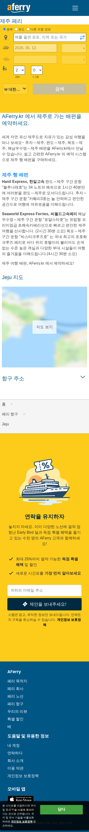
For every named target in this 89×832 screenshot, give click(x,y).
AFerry (14, 672)
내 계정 (13, 745)
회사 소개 (15, 760)
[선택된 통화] (15, 89)
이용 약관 (15, 768)
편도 (22, 29)
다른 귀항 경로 (40, 29)
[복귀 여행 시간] (73, 59)
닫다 (61, 809)
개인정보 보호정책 (23, 776)
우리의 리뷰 (17, 711)
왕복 (10, 29)
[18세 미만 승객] (36, 70)
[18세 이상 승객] (19, 70)
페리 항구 (15, 704)
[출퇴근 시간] (73, 48)
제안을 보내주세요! (44, 604)
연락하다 (15, 753)
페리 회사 (15, 688)
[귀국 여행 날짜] (35, 59)
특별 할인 (15, 719)
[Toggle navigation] (75, 8)
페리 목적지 (17, 681)
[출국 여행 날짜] (35, 48)
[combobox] (50, 37)
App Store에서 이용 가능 (20, 799)
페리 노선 (15, 696)
